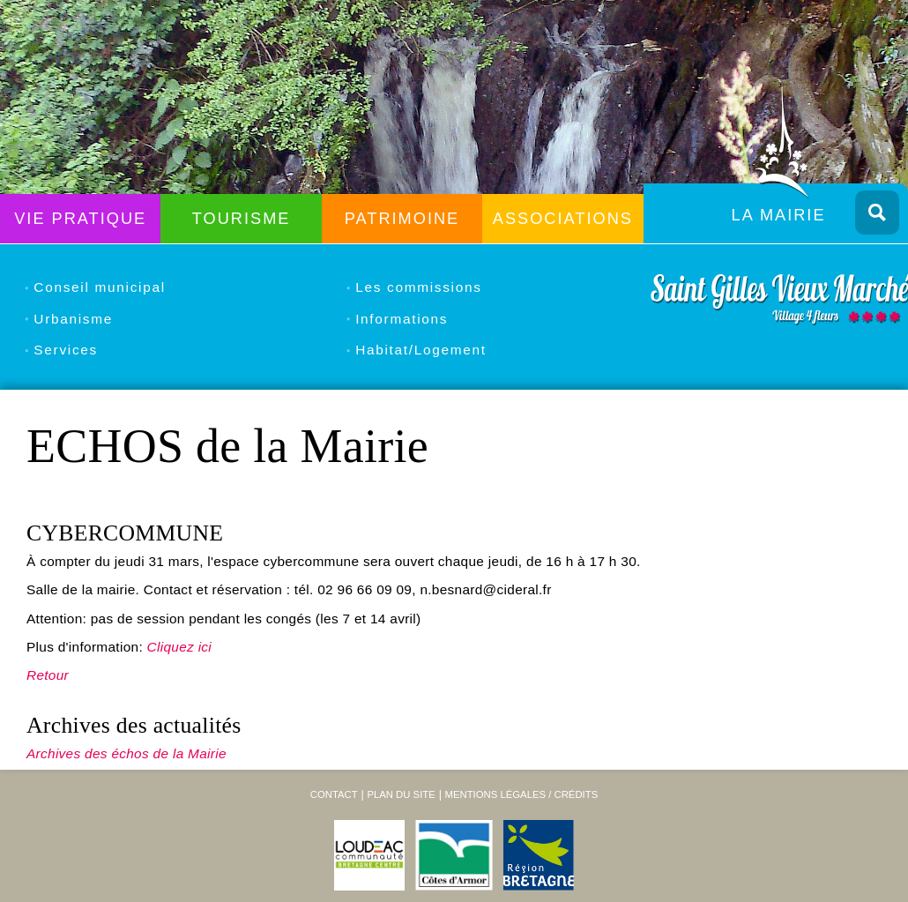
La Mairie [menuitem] (779, 215)
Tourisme (241, 218)
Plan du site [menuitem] (401, 794)
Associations (563, 218)
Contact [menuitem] (334, 794)
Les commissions (418, 287)
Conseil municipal (99, 287)
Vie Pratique (80, 218)
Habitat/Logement (421, 349)
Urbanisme (73, 318)
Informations (401, 318)
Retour (47, 674)
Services (65, 349)
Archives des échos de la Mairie (126, 753)
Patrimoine (402, 218)
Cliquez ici (179, 646)
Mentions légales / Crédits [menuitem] (521, 794)
